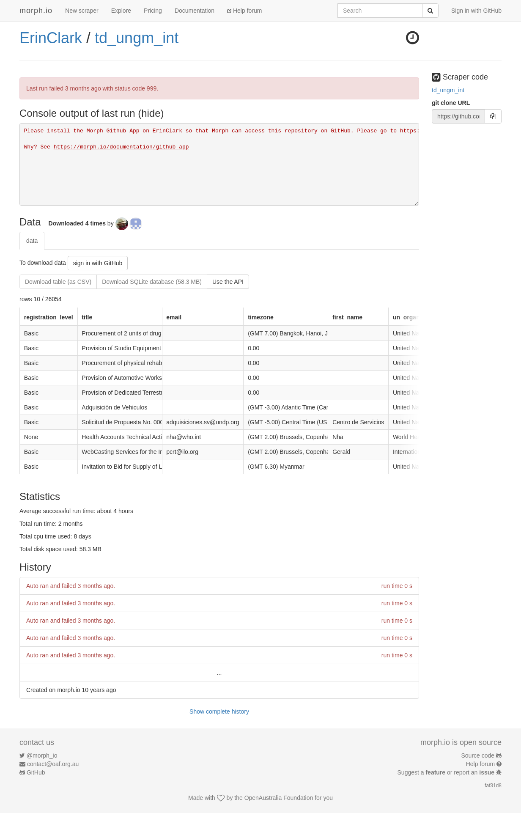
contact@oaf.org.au (53, 764)
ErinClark (50, 38)
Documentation (194, 10)
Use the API (228, 281)
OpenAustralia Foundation (278, 797)
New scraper (82, 10)
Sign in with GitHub (476, 10)
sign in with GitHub (98, 263)
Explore (121, 10)
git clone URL (451, 102)
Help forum (244, 10)
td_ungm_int (136, 38)
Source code (478, 755)
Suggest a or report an (447, 772)
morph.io (35, 10)
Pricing (153, 10)
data (32, 240)
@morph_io (42, 755)
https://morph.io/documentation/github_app (121, 147)
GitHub (36, 772)
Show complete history (219, 711)
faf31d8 (493, 785)
